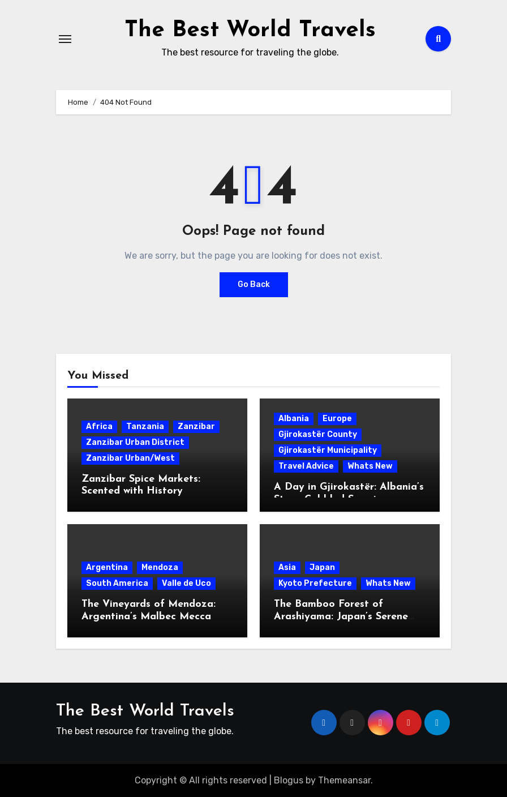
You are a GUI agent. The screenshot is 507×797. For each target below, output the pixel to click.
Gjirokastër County (317, 434)
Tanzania (145, 426)
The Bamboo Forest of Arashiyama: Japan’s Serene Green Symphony (341, 615)
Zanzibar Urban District (135, 442)
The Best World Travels (250, 30)
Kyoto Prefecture (315, 583)
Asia (287, 567)
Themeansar (344, 779)
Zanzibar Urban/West (130, 457)
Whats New (370, 465)
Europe (337, 418)
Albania (293, 418)
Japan (322, 567)
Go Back (254, 284)
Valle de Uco (186, 583)
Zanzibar (196, 426)
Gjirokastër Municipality (327, 450)
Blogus (288, 779)
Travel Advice (306, 465)
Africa (99, 426)
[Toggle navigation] (65, 38)
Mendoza (159, 567)
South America (117, 583)
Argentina (107, 567)
